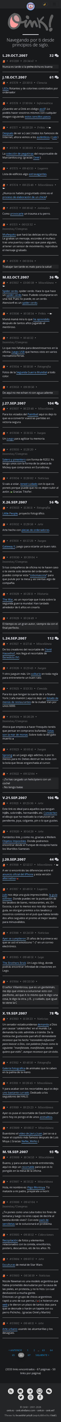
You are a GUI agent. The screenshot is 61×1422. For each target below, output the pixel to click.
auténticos (43, 137)
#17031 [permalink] (14, 541)
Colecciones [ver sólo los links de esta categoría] (45, 148)
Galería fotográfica (13, 1068)
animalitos (46, 1117)
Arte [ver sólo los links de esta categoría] (40, 524)
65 (13, 1355)
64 (51, 1350)
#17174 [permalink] (13, 185)
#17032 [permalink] (14, 524)
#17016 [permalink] (14, 933)
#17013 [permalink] (14, 1019)
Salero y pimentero (14, 459)
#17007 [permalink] (14, 1181)
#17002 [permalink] (14, 1323)
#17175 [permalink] (13, 168)
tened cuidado (28, 484)
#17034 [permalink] (14, 478)
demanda (43, 1024)
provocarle (16, 213)
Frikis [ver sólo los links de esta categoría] (41, 127)
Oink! (36, 157)
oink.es (10, 1410)
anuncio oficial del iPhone (17, 874)
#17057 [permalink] (14, 282)
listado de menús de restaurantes (30, 700)
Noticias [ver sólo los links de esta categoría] (43, 478)
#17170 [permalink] (13, 261)
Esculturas (8, 1264)
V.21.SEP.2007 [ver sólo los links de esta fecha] (14, 797)
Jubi (54, 137)
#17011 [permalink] (13, 1083)
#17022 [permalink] (14, 773)
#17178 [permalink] (13, 103)
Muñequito (9, 234)
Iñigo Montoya (36, 1187)
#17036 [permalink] (14, 433)
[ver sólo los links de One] (3, 61)
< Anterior (15, 1350)
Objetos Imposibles (14, 841)
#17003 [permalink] (14, 1275)
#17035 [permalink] (14, 449)
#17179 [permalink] (13, 83)
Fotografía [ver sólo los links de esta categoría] (44, 366)
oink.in (40, 1410)
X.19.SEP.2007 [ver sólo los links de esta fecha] (14, 1013)
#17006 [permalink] (14, 1202)
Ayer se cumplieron (14, 938)
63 (43, 1350)
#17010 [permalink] (14, 1107)
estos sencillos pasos (38, 116)
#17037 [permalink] (14, 408)
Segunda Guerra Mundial (31, 372)
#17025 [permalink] (14, 688)
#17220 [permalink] (14, 61)
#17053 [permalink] (14, 387)
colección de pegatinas (20, 153)
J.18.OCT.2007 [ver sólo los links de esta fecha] (14, 77)
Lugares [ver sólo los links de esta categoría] (43, 168)
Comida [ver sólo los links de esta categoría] (42, 688)
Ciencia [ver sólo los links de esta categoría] (42, 83)
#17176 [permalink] (13, 148)
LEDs (5, 88)
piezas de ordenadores (35, 530)
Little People (10, 513)
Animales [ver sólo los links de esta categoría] (43, 208)
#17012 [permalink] (13, 1062)
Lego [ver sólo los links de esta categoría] (41, 957)
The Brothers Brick (14, 963)
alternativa (9, 878)
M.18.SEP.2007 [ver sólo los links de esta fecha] (15, 1151)
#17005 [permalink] (14, 1234)
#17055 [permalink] (14, 338)
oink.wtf (50, 1410)
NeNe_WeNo (29, 1141)
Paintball (32, 414)
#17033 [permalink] (14, 507)
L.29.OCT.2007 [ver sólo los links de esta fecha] (14, 55)
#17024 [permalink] (14, 717)
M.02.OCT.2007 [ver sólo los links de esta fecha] (15, 277)
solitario (36, 674)
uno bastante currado (15, 1092)
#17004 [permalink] (14, 1259)
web (4, 1304)
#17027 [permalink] (14, 644)
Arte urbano (9, 1329)
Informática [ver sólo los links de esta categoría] (45, 103)
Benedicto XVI (10, 657)
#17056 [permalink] (14, 313)
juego (10, 438)
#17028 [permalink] (14, 618)
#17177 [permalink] (13, 127)
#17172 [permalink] (13, 208)
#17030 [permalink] (14, 557)
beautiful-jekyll (24, 1415)
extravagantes (38, 174)
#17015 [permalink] (13, 957)
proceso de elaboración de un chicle (24, 197)
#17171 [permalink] (13, 224)
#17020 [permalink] (14, 831)
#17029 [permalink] (14, 594)
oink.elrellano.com (25, 1410)
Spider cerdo (10, 291)
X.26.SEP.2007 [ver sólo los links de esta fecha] (14, 502)
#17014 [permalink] (13, 981)
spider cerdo (13, 295)
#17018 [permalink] (14, 864)
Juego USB (18, 352)
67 (29, 1355)
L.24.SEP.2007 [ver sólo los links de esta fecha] (14, 638)
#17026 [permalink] (14, 668)
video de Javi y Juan (30, 1133)
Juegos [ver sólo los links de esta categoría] (41, 433)
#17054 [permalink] (14, 366)
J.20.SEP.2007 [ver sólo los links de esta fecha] (14, 859)
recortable (28, 1167)
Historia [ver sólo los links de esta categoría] (42, 594)
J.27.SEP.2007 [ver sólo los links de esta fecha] (14, 403)
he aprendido (41, 319)
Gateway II (8, 546)
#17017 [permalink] (13, 889)
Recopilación (10, 1240)
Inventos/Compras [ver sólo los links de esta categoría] (14, 229)
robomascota (38, 575)
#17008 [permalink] (14, 1157)
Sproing (7, 755)
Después (7, 133)
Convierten (50, 813)
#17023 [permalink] (14, 749)
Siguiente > (42, 1355)
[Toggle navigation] (54, 4)
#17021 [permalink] (13, 803)
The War (7, 599)
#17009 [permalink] (14, 1128)
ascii (42, 109)
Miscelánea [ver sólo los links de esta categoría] (45, 185)
